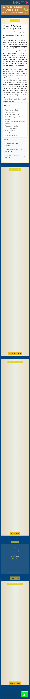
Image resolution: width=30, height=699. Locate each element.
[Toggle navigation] (3, 2)
